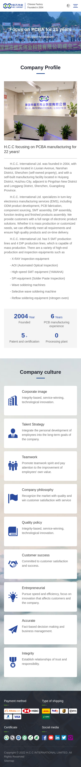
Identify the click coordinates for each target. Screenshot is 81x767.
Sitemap (9, 760)
